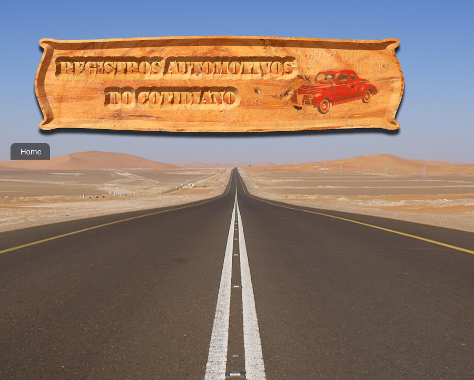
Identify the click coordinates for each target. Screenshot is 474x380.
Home (31, 151)
